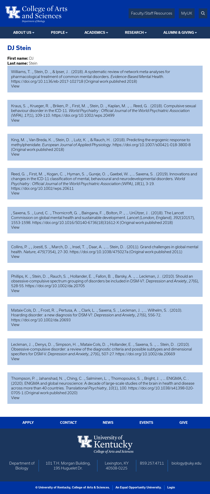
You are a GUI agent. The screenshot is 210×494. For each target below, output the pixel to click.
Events (146, 422)
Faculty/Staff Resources (151, 13)
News (108, 422)
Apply (28, 422)
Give (183, 422)
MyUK (186, 13)
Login (171, 487)
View (15, 86)
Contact (68, 422)
